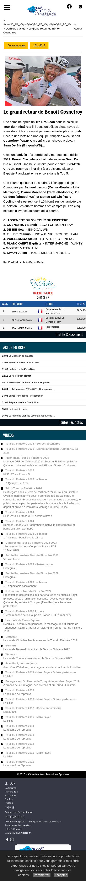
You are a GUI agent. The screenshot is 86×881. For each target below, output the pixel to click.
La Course (10, 787)
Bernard (10, 645)
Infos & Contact (13, 829)
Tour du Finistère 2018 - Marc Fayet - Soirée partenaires (40, 699)
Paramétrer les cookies (18, 825)
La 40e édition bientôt (16, 376)
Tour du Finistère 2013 (19, 734)
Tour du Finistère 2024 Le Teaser (26, 533)
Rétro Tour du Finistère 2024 (23, 488)
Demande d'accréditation (19, 812)
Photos (8, 799)
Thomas (10, 654)
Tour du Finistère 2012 (19, 743)
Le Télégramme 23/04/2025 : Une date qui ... (28, 389)
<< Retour (78, 26)
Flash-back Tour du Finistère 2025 (27, 457)
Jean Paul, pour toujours (21, 663)
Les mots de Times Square (22, 620)
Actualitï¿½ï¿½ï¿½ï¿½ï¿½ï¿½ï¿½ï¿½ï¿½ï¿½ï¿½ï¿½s (37, 24)
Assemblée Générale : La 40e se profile (25, 382)
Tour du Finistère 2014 (19, 725)
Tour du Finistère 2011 (19, 761)
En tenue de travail (15, 409)
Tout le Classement (69, 334)
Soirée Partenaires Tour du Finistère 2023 (32, 555)
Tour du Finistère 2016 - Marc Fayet (27, 717)
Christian (11, 636)
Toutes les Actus (71, 422)
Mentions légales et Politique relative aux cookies (33, 821)
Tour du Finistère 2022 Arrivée (24, 611)
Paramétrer (41, 875)
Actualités (10, 795)
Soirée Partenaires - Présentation (22, 395)
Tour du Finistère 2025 (19, 470)
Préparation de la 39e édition (20, 402)
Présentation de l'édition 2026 (20, 362)
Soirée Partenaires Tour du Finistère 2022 (32, 573)
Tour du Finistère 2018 (19, 690)
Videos (9, 802)
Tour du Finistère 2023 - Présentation (29, 564)
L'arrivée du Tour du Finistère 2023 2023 (31, 542)
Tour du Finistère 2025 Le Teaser (26, 479)
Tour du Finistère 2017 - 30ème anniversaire (33, 708)
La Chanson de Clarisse (17, 356)
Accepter (61, 875)
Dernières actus (15, 28)
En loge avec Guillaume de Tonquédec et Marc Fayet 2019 (42, 681)
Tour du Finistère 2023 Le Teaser (26, 582)
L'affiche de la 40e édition (18, 369)
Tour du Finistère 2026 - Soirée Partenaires (32, 443)
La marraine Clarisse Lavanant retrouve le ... (28, 415)
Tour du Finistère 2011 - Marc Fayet (27, 752)
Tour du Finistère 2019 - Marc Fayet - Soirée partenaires (40, 672)
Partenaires (11, 791)
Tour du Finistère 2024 (19, 512)
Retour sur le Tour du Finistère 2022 (28, 591)
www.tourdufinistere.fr (18, 832)
